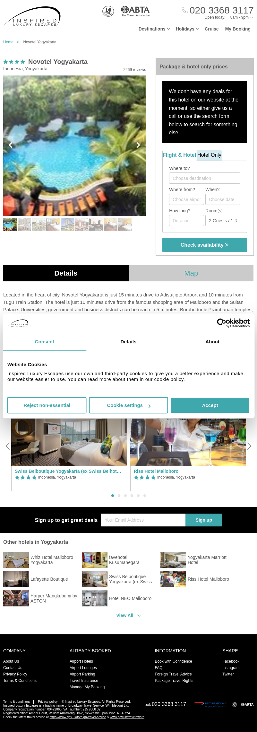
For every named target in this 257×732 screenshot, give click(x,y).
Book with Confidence (173, 661)
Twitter (228, 674)
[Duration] (186, 220)
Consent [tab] (44, 341)
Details (65, 273)
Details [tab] (129, 341)
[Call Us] (218, 10)
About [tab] (212, 341)
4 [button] (132, 496)
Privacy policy (47, 701)
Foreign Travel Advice (173, 674)
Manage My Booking (87, 687)
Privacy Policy (15, 674)
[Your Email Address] (143, 520)
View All (124, 615)
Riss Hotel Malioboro (156, 471)
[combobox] (204, 178)
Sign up (204, 520)
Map (191, 273)
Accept (210, 405)
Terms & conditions (16, 701)
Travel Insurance (84, 680)
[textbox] (208, 178)
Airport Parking (82, 674)
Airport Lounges (83, 668)
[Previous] (8, 446)
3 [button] (125, 496)
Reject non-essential (46, 405)
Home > (12, 42)
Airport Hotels (81, 661)
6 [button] (144, 496)
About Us (11, 661)
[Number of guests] (222, 220)
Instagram (230, 668)
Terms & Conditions (20, 680)
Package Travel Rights (174, 680)
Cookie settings (128, 405)
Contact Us (12, 668)
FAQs (159, 668)
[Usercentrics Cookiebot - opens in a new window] (221, 323)
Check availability (205, 245)
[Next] (248, 446)
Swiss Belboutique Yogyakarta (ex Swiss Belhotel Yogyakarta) (69, 471)
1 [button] (112, 496)
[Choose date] (222, 199)
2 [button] (119, 496)
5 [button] (138, 496)
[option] (69, 446)
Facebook (230, 661)
